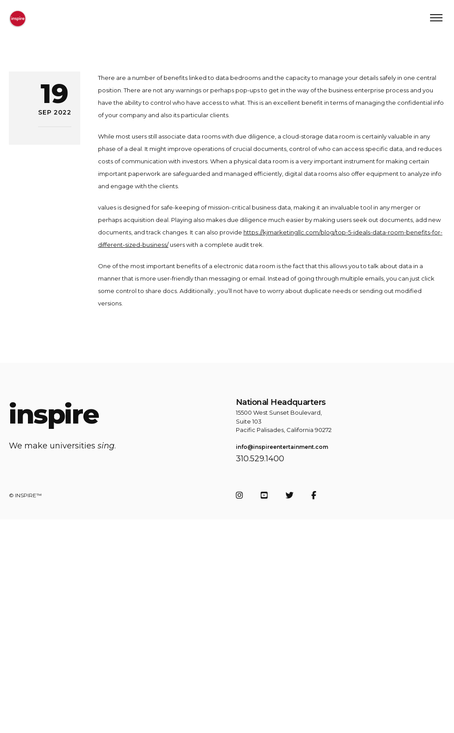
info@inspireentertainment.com (282, 447)
